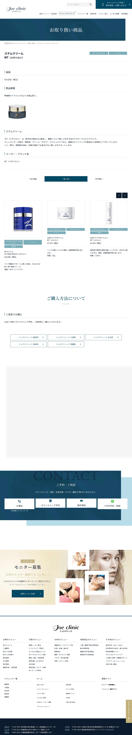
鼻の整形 (6, 667)
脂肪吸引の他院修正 (87, 664)
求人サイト (109, 694)
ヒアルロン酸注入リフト (37, 661)
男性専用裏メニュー (113, 661)
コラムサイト (110, 697)
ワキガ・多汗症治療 (61, 667)
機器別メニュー (71, 700)
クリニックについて (44, 697)
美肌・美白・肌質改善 (36, 667)
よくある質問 (114, 14)
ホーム (39, 688)
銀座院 (6, 694)
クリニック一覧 (82, 14)
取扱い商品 (31, 43)
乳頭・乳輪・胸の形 (61, 658)
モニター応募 (70, 697)
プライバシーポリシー (44, 710)
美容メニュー (46, 14)
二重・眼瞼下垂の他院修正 (89, 655)
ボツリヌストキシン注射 (37, 664)
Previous (119, 197)
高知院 (6, 703)
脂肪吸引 (57, 661)
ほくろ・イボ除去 (35, 680)
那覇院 (6, 707)
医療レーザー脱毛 (35, 655)
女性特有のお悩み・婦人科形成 (116, 658)
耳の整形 (6, 674)
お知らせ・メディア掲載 (45, 707)
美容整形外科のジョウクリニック (15, 43)
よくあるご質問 (42, 703)
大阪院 (6, 697)
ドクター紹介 (103, 14)
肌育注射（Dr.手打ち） (37, 671)
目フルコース (7, 655)
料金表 (56, 14)
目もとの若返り (8, 664)
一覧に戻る (66, 180)
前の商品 (34, 180)
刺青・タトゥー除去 (61, 671)
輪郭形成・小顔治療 (10, 677)
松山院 (6, 700)
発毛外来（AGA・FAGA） (114, 655)
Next (125, 197)
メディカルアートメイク (114, 664)
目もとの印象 (7, 661)
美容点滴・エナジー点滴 (37, 677)
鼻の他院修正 (84, 658)
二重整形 (6, 658)
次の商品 (98, 180)
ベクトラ (116, 671)
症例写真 (93, 14)
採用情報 (124, 14)
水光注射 (32, 674)
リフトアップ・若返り (36, 658)
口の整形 (6, 671)
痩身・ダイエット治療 (62, 664)
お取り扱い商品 (111, 674)
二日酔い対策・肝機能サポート (116, 667)
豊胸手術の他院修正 (87, 661)
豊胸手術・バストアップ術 (63, 655)
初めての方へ (41, 694)
